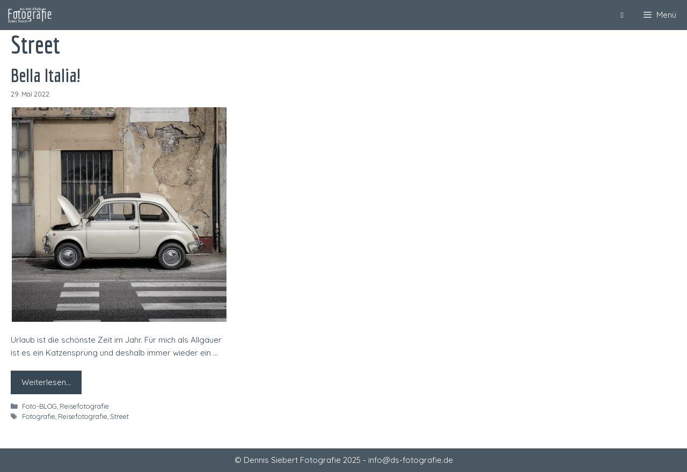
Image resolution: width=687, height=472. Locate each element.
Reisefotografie (84, 406)
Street (119, 416)
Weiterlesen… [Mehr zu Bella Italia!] (46, 382)
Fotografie (38, 416)
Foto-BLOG (39, 406)
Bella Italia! (46, 75)
